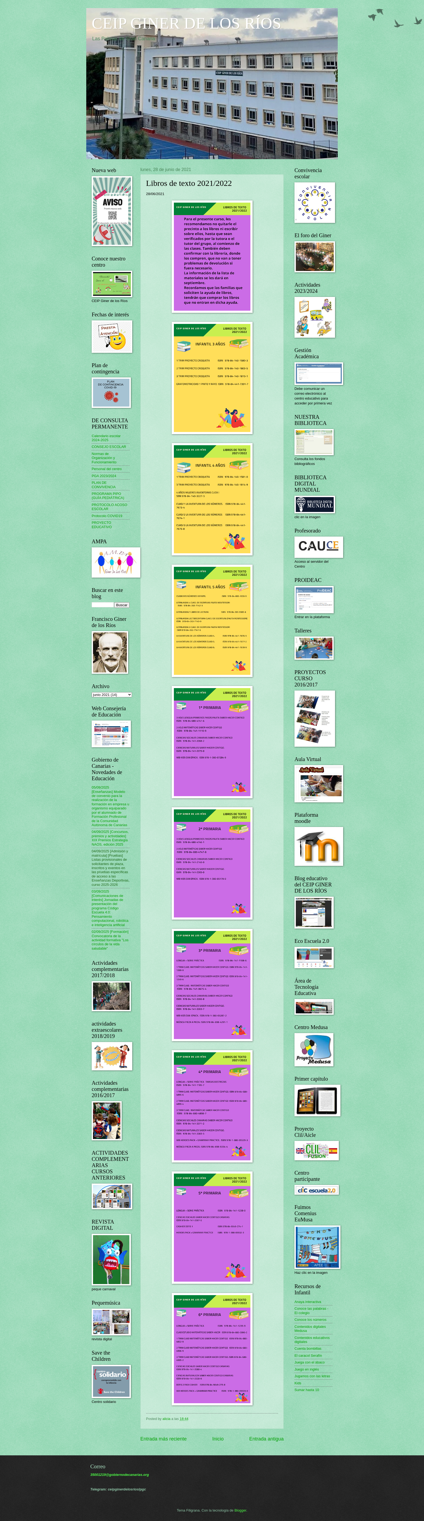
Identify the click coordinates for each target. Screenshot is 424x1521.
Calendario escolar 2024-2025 (106, 438)
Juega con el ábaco (309, 1362)
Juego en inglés (306, 1369)
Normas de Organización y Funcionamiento (104, 458)
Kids (297, 1383)
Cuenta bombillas (307, 1348)
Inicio (218, 1439)
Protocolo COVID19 (107, 516)
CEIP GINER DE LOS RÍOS (186, 23)
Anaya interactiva (307, 1302)
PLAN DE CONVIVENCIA (104, 485)
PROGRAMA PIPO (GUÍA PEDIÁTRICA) (108, 496)
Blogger (240, 1510)
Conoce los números (310, 1320)
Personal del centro (107, 469)
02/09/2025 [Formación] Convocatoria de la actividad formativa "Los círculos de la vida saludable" (110, 940)
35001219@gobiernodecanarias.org (119, 1475)
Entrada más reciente (163, 1439)
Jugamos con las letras (312, 1376)
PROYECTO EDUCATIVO (102, 525)
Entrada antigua (266, 1439)
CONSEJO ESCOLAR (109, 447)
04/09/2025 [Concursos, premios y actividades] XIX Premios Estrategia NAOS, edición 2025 (110, 838)
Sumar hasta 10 (306, 1390)
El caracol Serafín (308, 1356)
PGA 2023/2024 (104, 476)
